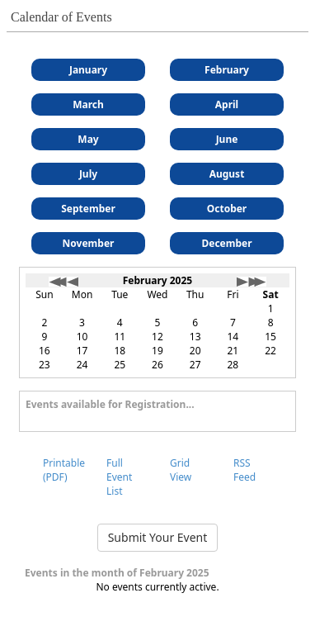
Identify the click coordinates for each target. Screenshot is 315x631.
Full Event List (119, 477)
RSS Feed (244, 470)
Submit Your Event (158, 537)
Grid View (180, 470)
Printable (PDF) (64, 470)
